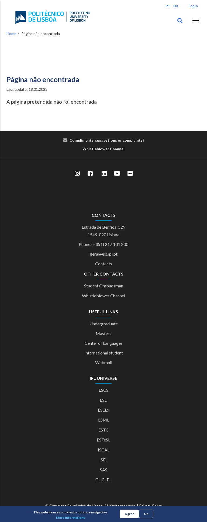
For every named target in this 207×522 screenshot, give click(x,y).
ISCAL (103, 449)
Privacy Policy (150, 505)
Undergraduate (103, 323)
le (95, 149)
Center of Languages (104, 343)
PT (167, 6)
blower (103, 149)
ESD (104, 399)
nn (119, 149)
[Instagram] (77, 173)
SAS (103, 469)
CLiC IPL (103, 479)
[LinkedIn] (104, 173)
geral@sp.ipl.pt (104, 253)
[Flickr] (129, 173)
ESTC (103, 429)
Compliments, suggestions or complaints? (107, 140)
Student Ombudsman (103, 285)
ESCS (103, 389)
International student (103, 352)
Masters (103, 333)
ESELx (103, 409)
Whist (88, 149)
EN (175, 6)
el (123, 149)
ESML (103, 419)
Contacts (103, 263)
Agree (129, 514)
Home (11, 33)
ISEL (103, 459)
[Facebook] (90, 173)
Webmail (103, 362)
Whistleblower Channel (103, 295)
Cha (113, 149)
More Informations (70, 518)
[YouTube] (117, 173)
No (146, 514)
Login (193, 6)
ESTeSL (103, 439)
